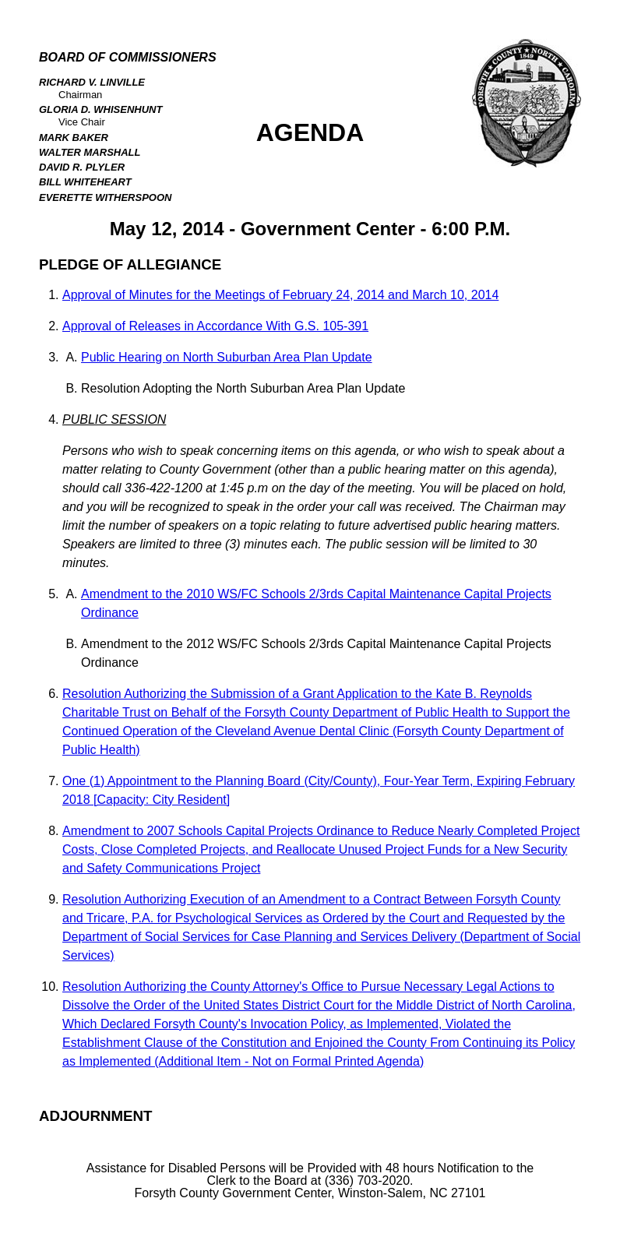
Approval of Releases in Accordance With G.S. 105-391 (215, 326)
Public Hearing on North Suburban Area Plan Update (226, 357)
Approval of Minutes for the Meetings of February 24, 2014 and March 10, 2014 (280, 294)
